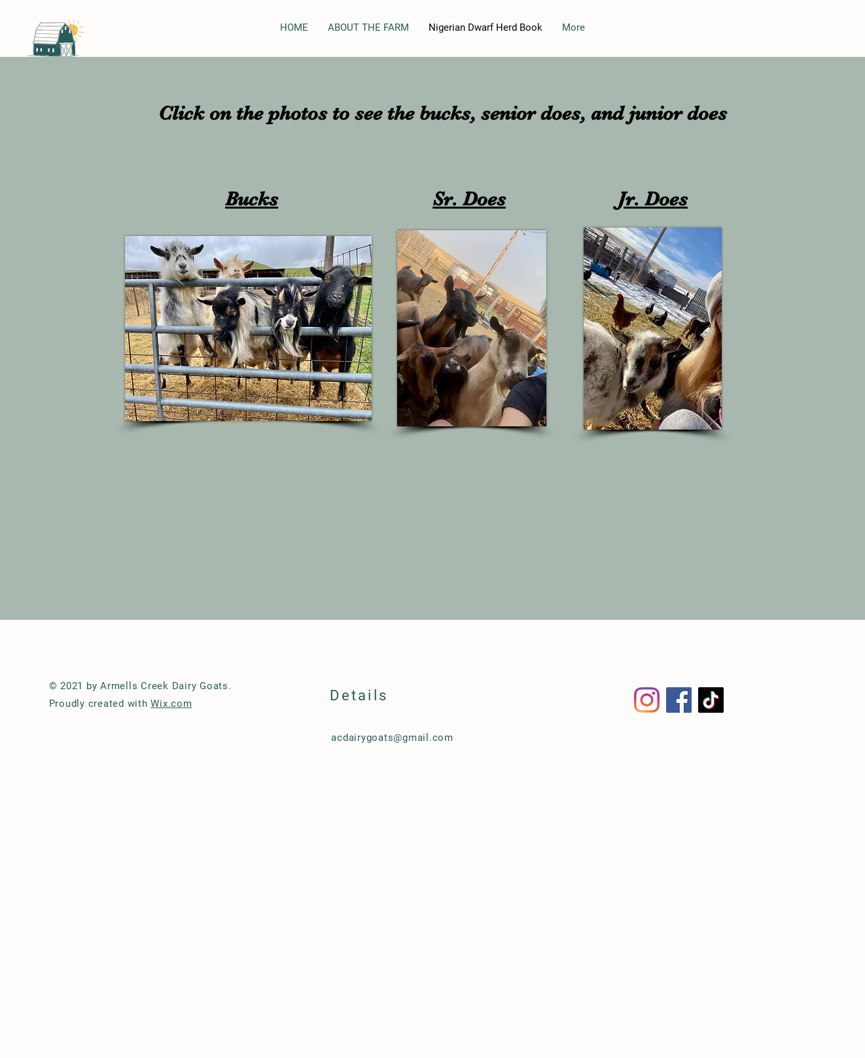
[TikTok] (711, 700)
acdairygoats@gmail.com (392, 737)
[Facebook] (679, 700)
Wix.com (171, 703)
